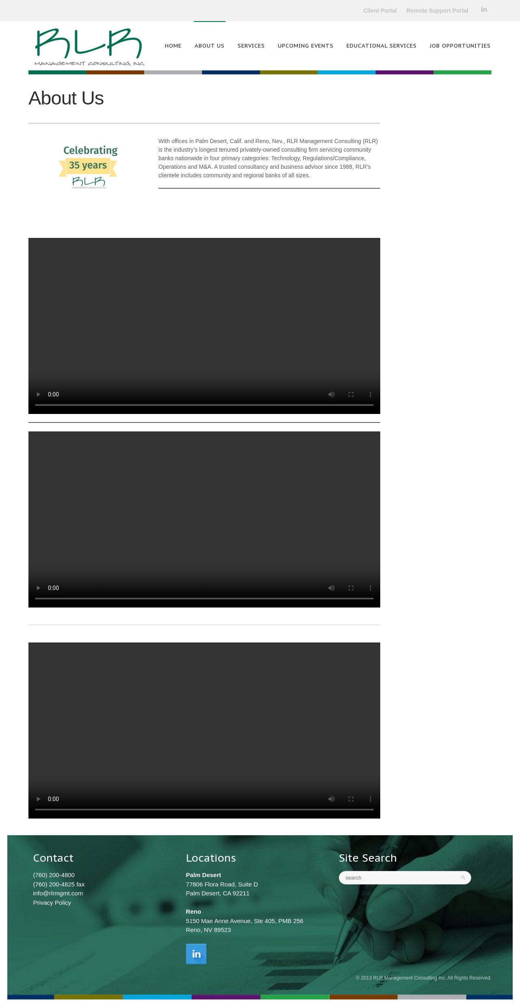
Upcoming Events (306, 45)
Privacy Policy (52, 902)
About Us (210, 45)
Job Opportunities (460, 45)
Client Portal (379, 10)
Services (251, 45)
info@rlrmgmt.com (58, 893)
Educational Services (382, 45)
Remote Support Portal (437, 10)
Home (173, 45)
